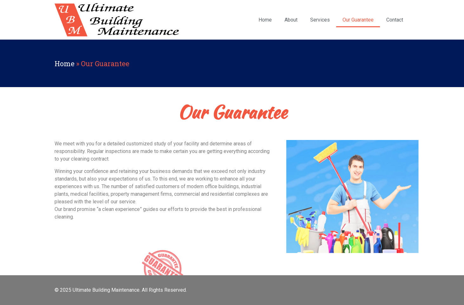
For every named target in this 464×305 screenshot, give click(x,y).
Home (265, 20)
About (290, 20)
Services (320, 20)
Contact (394, 20)
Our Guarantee (358, 20)
